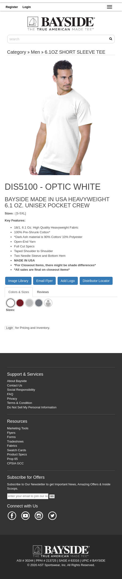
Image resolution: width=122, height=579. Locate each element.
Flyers (11, 432)
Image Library (18, 281)
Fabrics (12, 445)
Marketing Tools (17, 428)
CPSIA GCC (15, 463)
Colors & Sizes (18, 292)
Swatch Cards (16, 450)
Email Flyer (44, 281)
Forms (11, 437)
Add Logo (68, 281)
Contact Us (14, 385)
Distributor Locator (96, 281)
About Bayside (17, 381)
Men (35, 52)
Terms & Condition (19, 403)
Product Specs (17, 454)
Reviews (43, 292)
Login (9, 328)
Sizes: (10, 310)
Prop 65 (12, 459)
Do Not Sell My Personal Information (31, 407)
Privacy (12, 398)
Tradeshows (15, 441)
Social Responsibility (21, 389)
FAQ (10, 394)
